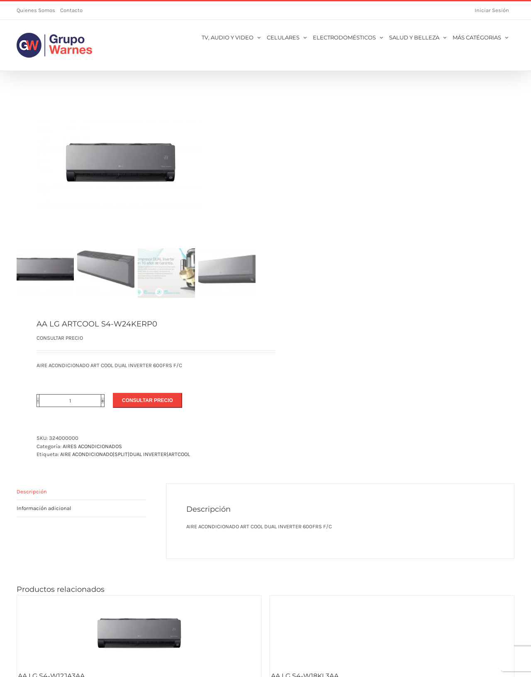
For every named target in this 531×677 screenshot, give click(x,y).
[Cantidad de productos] (70, 401)
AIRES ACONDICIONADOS (92, 446)
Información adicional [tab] (44, 508)
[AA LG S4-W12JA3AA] (139, 633)
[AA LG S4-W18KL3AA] (392, 633)
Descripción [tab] (32, 491)
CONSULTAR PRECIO (147, 400)
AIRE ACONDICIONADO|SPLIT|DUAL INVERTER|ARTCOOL (125, 454)
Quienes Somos (36, 10)
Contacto (71, 10)
